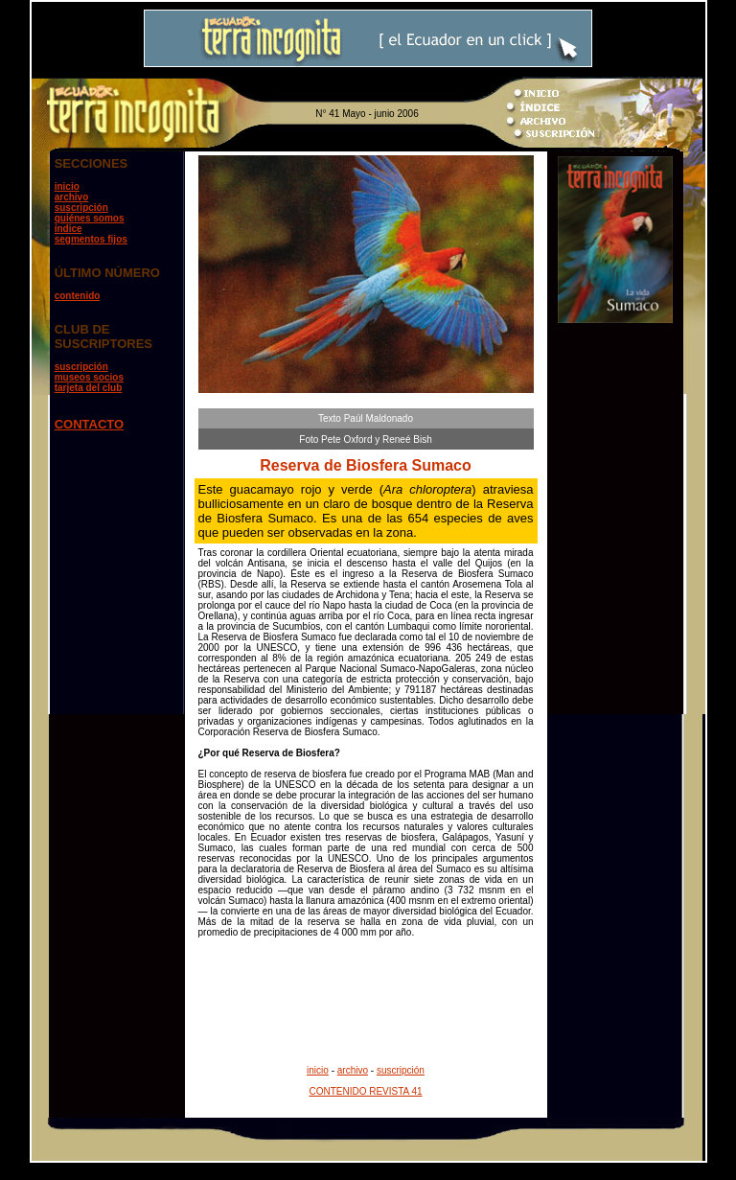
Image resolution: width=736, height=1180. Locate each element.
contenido (78, 295)
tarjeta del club (89, 387)
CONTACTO (89, 424)
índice (68, 228)
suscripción (81, 207)
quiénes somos (90, 218)
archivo (72, 197)
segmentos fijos (91, 239)
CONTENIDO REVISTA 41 (365, 1091)
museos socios (89, 377)
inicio (67, 186)
